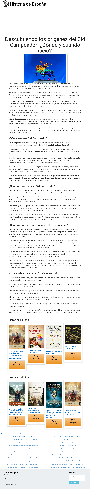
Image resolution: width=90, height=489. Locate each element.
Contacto (6, 478)
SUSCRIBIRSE (74, 482)
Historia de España (28, 4)
